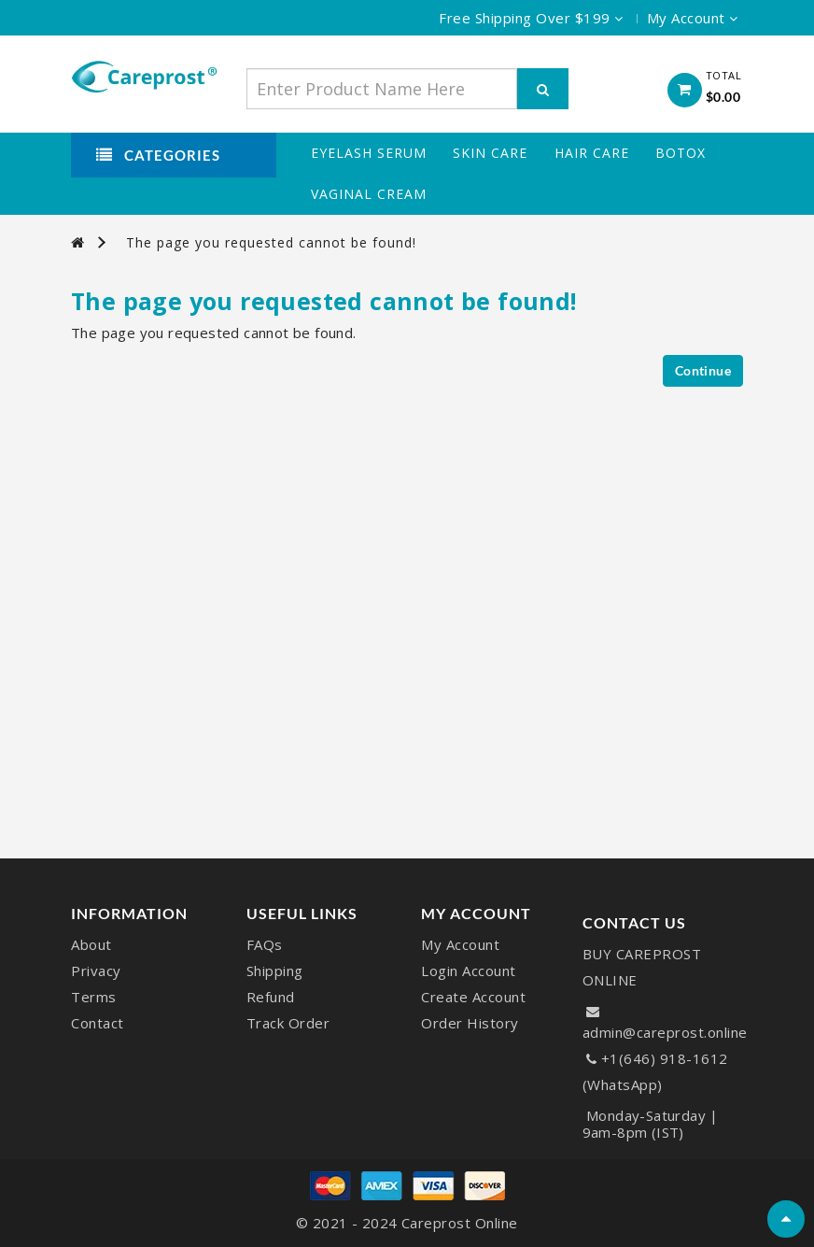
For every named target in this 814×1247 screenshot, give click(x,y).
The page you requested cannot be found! (271, 242)
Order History (470, 1022)
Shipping (274, 970)
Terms (94, 996)
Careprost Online (459, 1222)
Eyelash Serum (369, 153)
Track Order (288, 1022)
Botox (680, 153)
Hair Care (591, 153)
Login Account (468, 970)
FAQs (264, 944)
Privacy (96, 970)
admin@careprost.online (665, 1032)
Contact (97, 1022)
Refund (270, 996)
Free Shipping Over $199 (531, 17)
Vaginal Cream (369, 194)
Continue (703, 370)
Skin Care (490, 153)
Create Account (473, 996)
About (91, 944)
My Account (460, 944)
